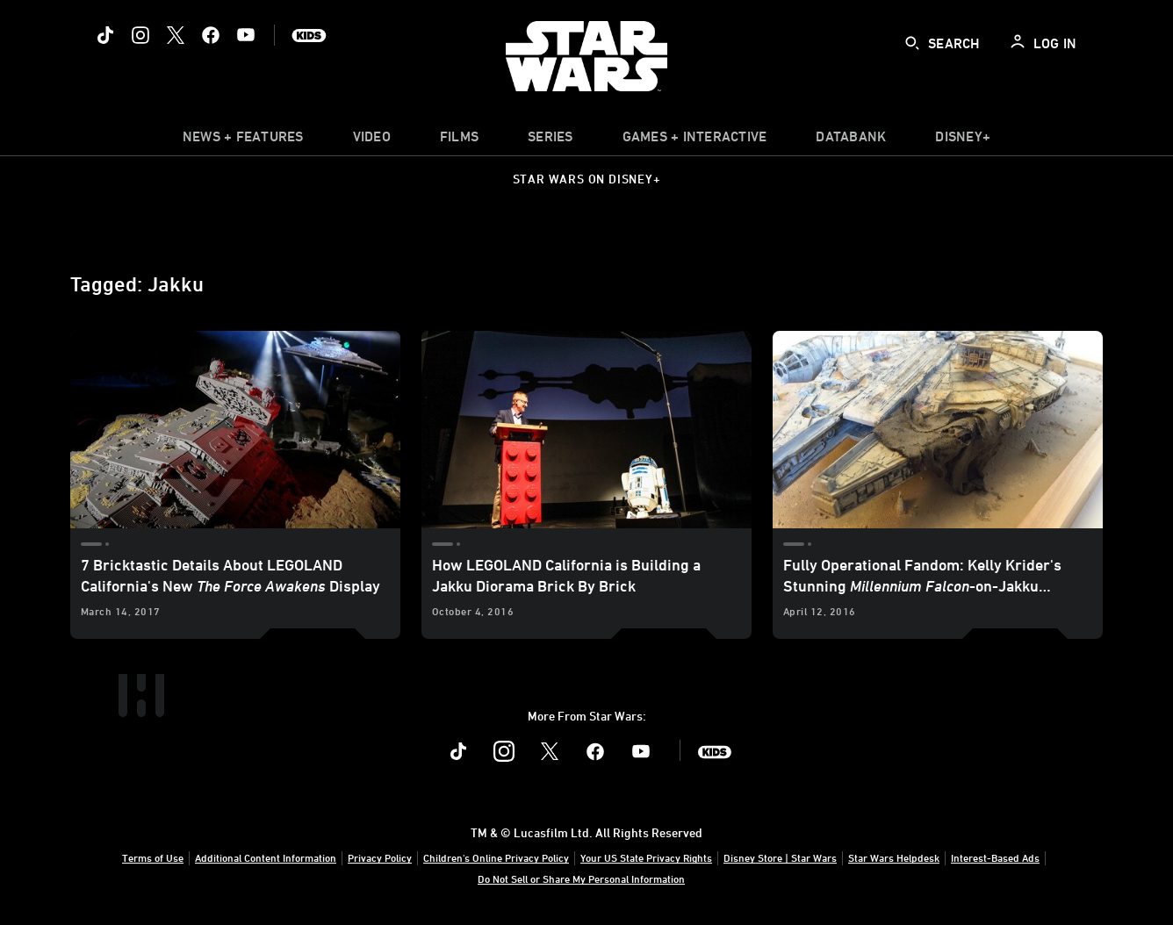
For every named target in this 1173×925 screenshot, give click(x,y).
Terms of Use (153, 857)
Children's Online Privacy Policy (496, 857)
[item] (243, 140)
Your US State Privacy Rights (646, 857)
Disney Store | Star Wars (780, 857)
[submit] (912, 43)
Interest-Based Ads (995, 857)
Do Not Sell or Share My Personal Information (581, 878)
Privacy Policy (380, 857)
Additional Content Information (265, 857)
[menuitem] (371, 140)
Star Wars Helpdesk (893, 857)
